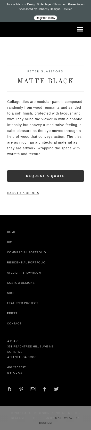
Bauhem (45, 422)
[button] (80, 29)
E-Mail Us (14, 372)
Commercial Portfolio (26, 252)
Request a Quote (45, 176)
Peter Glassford (45, 71)
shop (11, 293)
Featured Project (22, 303)
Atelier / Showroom (24, 272)
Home (11, 231)
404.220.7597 (16, 367)
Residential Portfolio (26, 262)
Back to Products (23, 193)
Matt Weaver (66, 417)
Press (12, 313)
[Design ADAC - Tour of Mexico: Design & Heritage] (45, 11)
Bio (9, 242)
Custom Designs (21, 282)
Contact (14, 323)
